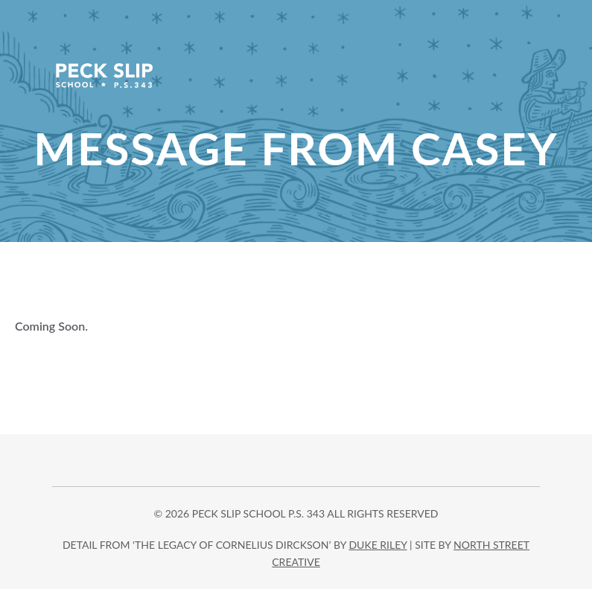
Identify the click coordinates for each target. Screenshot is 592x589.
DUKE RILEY (377, 544)
